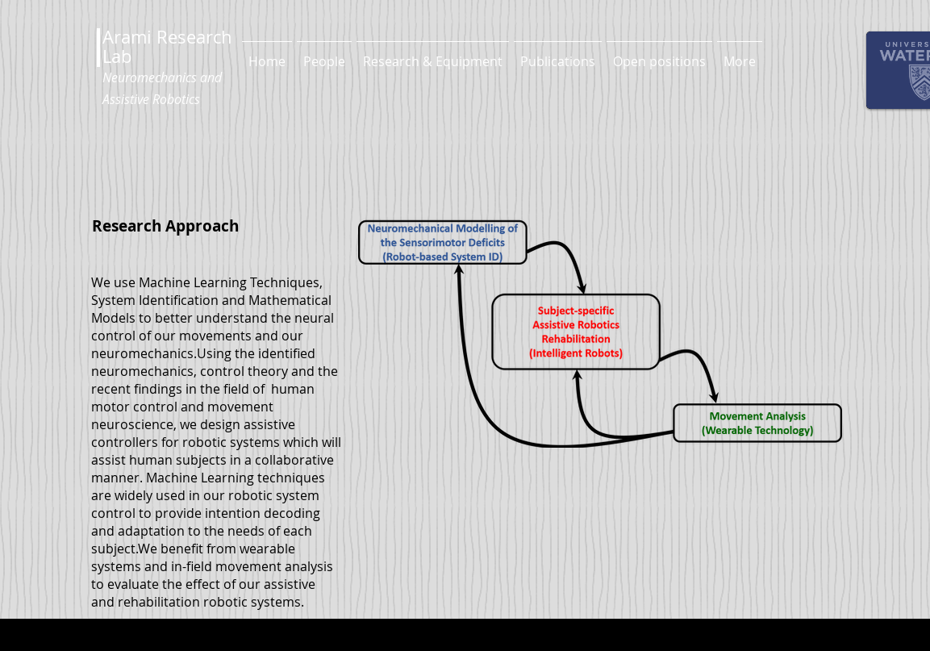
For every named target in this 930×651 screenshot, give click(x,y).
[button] (324, 54)
